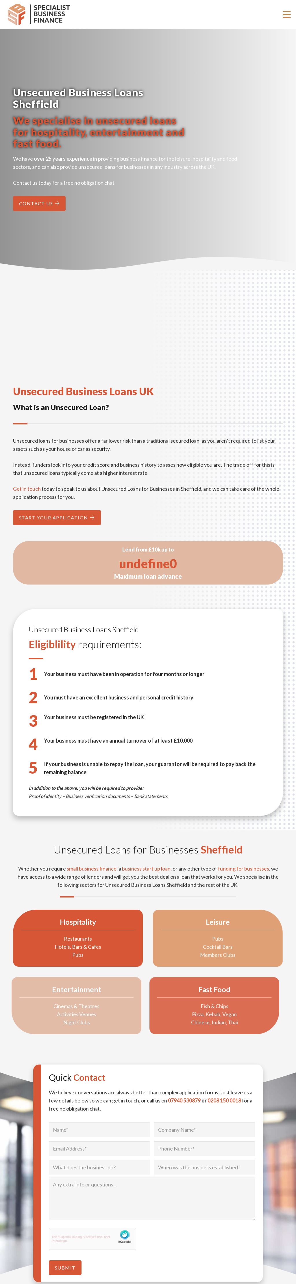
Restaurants (66, 938)
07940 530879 (184, 1100)
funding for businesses (243, 868)
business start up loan (146, 868)
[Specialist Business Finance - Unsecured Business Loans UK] (41, 14)
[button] (287, 14)
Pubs (66, 955)
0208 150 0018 (224, 1100)
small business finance (91, 868)
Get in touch (27, 489)
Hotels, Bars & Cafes (66, 947)
